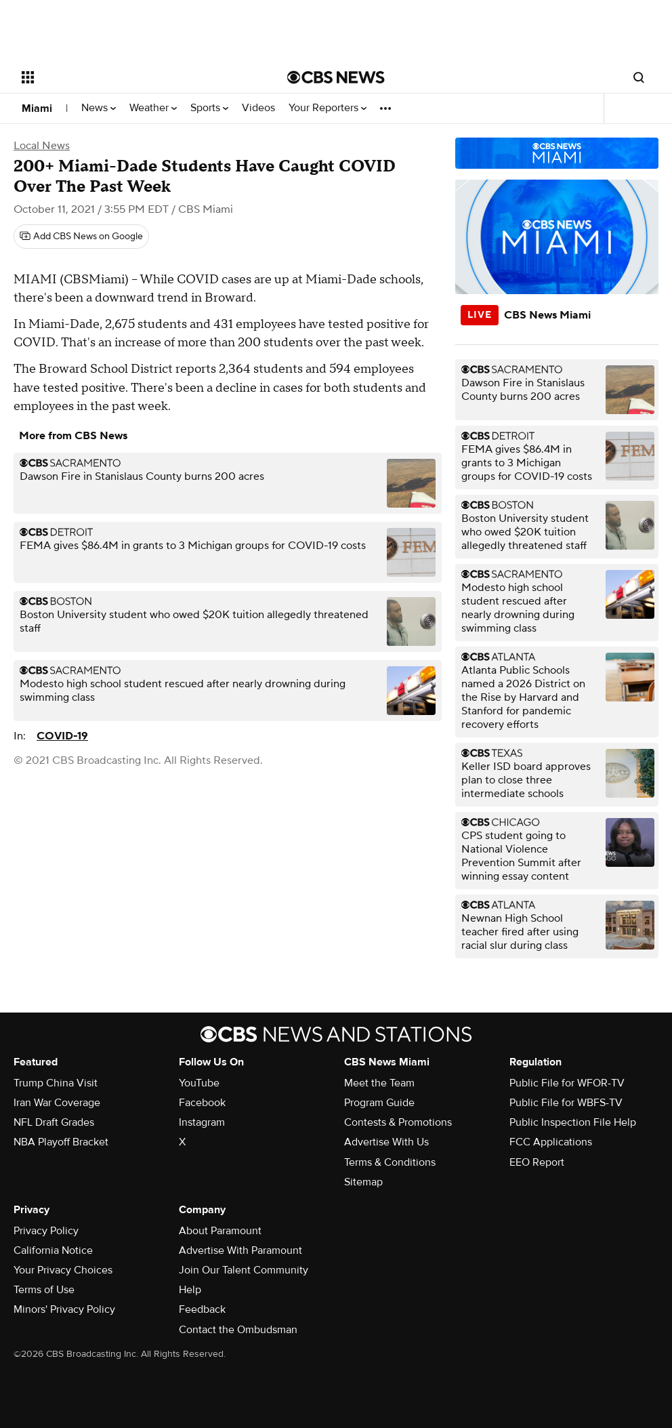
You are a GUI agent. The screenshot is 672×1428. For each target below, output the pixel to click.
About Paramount (220, 1230)
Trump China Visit (56, 1083)
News (98, 108)
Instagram (202, 1122)
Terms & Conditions (390, 1162)
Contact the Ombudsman (238, 1329)
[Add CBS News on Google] (81, 236)
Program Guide (379, 1102)
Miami (37, 108)
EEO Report (536, 1162)
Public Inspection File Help (572, 1122)
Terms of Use (44, 1289)
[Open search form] (639, 77)
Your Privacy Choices (63, 1270)
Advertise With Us (386, 1142)
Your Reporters (327, 108)
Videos (258, 108)
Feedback (202, 1309)
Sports (209, 108)
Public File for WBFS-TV (566, 1102)
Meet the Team (379, 1083)
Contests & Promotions (398, 1122)
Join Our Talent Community (243, 1270)
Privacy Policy (46, 1230)
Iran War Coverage (57, 1102)
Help (190, 1289)
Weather (153, 108)
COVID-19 (62, 736)
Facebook (202, 1102)
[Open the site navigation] (126, 77)
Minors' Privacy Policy (64, 1309)
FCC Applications (550, 1142)
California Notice (53, 1250)
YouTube (199, 1083)
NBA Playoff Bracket (61, 1142)
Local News (42, 145)
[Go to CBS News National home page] (336, 77)
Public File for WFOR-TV (567, 1083)
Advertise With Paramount (240, 1250)
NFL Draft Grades (54, 1122)
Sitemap (363, 1182)
